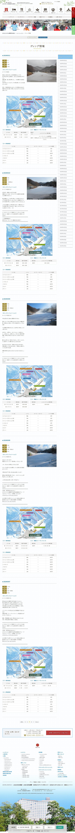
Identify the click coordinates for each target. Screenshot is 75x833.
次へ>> (37, 721)
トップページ (5, 752)
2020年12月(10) (63, 147)
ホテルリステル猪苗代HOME (8, 33)
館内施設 (45, 10)
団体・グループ (61, 754)
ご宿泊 (4, 755)
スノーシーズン (20, 33)
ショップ (41, 763)
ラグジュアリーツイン (8, 762)
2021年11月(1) (63, 134)
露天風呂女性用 (25, 772)
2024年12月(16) (63, 85)
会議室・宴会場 (42, 757)
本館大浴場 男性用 (25, 775)
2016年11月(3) (63, 218)
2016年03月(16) (63, 221)
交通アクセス (60, 767)
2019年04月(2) (63, 165)
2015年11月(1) (63, 233)
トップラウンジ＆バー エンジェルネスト (28, 758)
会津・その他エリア (61, 763)
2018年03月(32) (63, 187)
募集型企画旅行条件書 (7, 771)
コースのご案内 (42, 773)
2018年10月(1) (63, 184)
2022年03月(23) (63, 122)
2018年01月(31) (63, 193)
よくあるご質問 (61, 773)
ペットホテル (42, 760)
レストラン (21, 10)
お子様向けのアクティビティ (44, 774)
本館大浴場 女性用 (25, 776)
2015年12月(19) (63, 230)
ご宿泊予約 (5, 754)
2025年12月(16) (63, 69)
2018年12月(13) (63, 177)
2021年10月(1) (63, 137)
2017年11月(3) (63, 199)
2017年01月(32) (63, 211)
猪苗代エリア (60, 761)
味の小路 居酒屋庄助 (25, 757)
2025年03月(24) (63, 75)
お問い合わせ (60, 771)
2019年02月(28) (63, 171)
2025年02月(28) (63, 79)
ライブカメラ (7, 770)
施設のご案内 (24, 767)
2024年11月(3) (63, 88)
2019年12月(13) (63, 159)
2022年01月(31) (63, 128)
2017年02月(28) (63, 208)
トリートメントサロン (43, 754)
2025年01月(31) (63, 82)
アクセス (61, 10)
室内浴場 (23, 773)
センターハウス (42, 777)
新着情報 (59, 769)
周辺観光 (59, 759)
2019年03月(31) (63, 168)
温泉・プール (30, 10)
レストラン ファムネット (26, 754)
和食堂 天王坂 (24, 755)
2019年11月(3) (63, 162)
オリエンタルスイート (8, 765)
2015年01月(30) (63, 242)
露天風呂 (23, 769)
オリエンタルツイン (8, 759)
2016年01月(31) (63, 227)
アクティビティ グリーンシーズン (45, 767)
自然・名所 (60, 764)
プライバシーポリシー (62, 774)
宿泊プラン (6, 10)
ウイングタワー (6, 757)
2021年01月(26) (63, 143)
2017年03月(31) (63, 205)
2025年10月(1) (63, 72)
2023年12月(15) (63, 100)
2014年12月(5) (63, 245)
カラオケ (41, 761)
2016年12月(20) (63, 215)
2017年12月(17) (63, 196)
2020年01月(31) (63, 156)
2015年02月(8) (63, 239)
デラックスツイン (7, 760)
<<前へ (21, 721)
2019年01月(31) (63, 174)
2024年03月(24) (63, 91)
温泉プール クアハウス (26, 764)
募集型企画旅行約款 (7, 773)
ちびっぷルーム (7, 768)
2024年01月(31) (63, 97)
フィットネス (42, 758)
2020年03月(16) (63, 150)
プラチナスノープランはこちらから (10, 495)
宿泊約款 (4, 775)
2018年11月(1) (63, 181)
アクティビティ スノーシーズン (45, 769)
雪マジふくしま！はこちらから (9, 501)
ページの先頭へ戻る (37, 745)
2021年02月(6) (63, 140)
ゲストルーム (14, 10)
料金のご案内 (42, 776)
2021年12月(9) (63, 131)
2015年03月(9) (63, 236)
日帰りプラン (60, 757)
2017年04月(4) (63, 202)
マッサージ (42, 755)
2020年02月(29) (63, 153)
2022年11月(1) (63, 119)
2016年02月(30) (63, 224)
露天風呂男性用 (25, 770)
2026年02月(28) (63, 63)
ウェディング (69, 10)
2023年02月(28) (63, 109)
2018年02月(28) (63, 190)
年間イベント (60, 752)
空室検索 (60, 827)
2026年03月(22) (63, 60)
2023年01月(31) (63, 113)
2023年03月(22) (63, 106)
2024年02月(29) (63, 94)
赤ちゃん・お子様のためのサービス (45, 764)
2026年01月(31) (63, 66)
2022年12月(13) (63, 116)
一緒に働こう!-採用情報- (62, 776)
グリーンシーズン (32, 37)
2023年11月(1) (63, 103)
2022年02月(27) (63, 125)
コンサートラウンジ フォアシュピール (28, 760)
